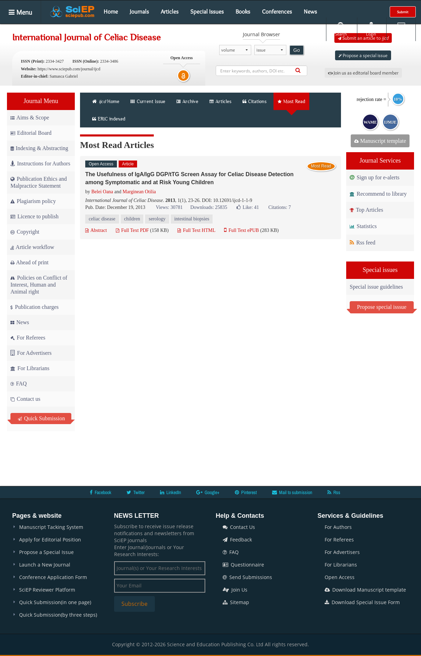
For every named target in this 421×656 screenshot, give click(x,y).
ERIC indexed (108, 119)
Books (243, 11)
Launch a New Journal (44, 564)
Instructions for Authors (40, 163)
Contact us (25, 399)
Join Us (235, 589)
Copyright (24, 232)
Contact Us (239, 527)
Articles (169, 11)
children (132, 218)
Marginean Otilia (139, 191)
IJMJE (390, 122)
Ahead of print (29, 262)
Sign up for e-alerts (374, 177)
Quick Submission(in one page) (55, 602)
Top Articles (366, 210)
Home (111, 11)
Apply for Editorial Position (50, 539)
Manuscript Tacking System (51, 527)
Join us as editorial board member (363, 73)
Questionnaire (243, 564)
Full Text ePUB (241, 230)
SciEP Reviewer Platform (47, 589)
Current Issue (147, 101)
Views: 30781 (169, 207)
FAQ (18, 383)
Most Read (291, 101)
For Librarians (29, 368)
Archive (187, 101)
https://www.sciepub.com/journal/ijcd (69, 69)
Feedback (237, 539)
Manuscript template (380, 141)
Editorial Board (30, 133)
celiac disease (102, 218)
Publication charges (34, 307)
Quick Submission (41, 418)
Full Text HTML (196, 230)
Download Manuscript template (365, 589)
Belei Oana (102, 191)
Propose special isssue (381, 307)
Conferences (277, 11)
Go (296, 50)
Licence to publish (34, 216)
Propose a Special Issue (46, 552)
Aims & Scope (29, 117)
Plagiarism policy (33, 201)
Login (371, 29)
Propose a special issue (363, 55)
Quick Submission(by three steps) (58, 614)
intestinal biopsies (191, 218)
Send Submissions (247, 577)
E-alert (401, 29)
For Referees (27, 338)
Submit (402, 11)
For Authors (338, 527)
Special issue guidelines (376, 287)
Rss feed (362, 242)
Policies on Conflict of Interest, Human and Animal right (38, 285)
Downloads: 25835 (208, 207)
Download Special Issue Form (362, 602)
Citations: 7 (279, 207)
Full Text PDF (132, 230)
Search (341, 29)
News (310, 11)
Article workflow (32, 247)
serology (157, 218)
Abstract (96, 230)
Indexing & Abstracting (39, 148)
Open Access (340, 577)
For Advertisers (30, 353)
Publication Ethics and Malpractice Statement (38, 182)
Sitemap (236, 602)
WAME (370, 122)
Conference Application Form (53, 577)
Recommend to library (378, 194)
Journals (139, 11)
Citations (255, 101)
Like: (248, 207)
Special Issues (207, 11)
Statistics (363, 226)
